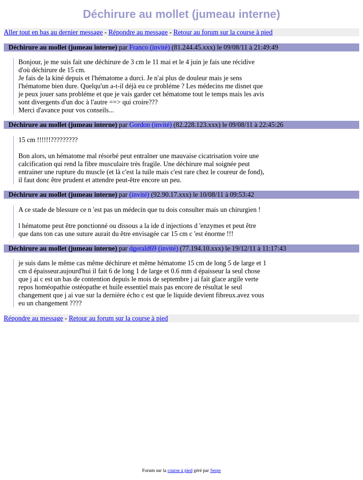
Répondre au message (137, 32)
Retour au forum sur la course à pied (223, 32)
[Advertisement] (181, 395)
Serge (215, 470)
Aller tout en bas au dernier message (53, 32)
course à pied (179, 470)
